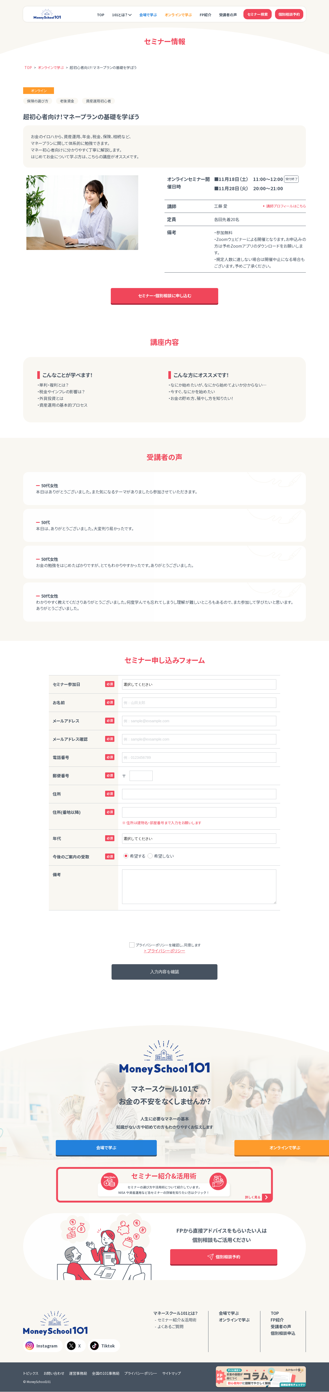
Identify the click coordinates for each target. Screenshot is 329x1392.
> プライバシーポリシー (164, 951)
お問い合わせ (53, 1373)
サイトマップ (171, 1373)
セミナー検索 (257, 14)
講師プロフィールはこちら (286, 205)
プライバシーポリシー (140, 1373)
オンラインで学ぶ (178, 14)
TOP (100, 14)
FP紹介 (205, 14)
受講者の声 (228, 14)
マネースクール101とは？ (175, 1313)
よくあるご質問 (171, 1326)
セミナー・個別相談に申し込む (164, 296)
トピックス (31, 1373)
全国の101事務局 (106, 1373)
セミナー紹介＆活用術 (177, 1320)
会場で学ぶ (148, 14)
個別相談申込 (283, 1333)
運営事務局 (78, 1373)
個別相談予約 (289, 14)
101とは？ (119, 14)
